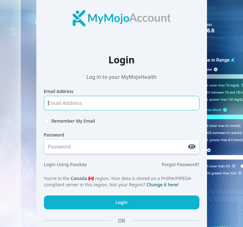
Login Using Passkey (65, 164)
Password (54, 135)
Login (122, 202)
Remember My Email (73, 121)
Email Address (59, 91)
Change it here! (162, 185)
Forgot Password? (180, 164)
